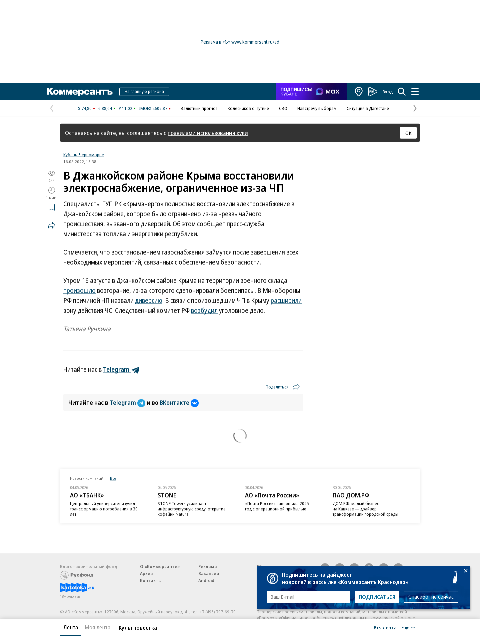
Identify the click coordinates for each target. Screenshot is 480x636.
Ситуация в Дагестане (368, 108)
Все (113, 478)
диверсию (148, 300)
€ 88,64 (105, 108)
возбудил (204, 310)
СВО (283, 108)
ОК (408, 133)
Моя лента (97, 627)
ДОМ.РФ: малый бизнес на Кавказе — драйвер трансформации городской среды (365, 508)
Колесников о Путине (248, 108)
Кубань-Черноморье (83, 155)
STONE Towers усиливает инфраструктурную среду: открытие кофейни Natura (192, 508)
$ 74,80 (85, 108)
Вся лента (385, 627)
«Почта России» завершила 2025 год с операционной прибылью (277, 506)
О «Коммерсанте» (160, 566)
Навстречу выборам (317, 108)
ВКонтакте (179, 402)
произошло (79, 290)
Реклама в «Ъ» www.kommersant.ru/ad (240, 42)
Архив (146, 573)
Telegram (128, 402)
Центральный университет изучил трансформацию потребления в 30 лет (104, 508)
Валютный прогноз (199, 108)
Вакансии (208, 573)
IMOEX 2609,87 (153, 108)
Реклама (207, 566)
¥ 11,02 (125, 108)
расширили (286, 300)
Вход (387, 92)
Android (206, 580)
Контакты (151, 580)
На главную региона (144, 91)
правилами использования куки (208, 133)
